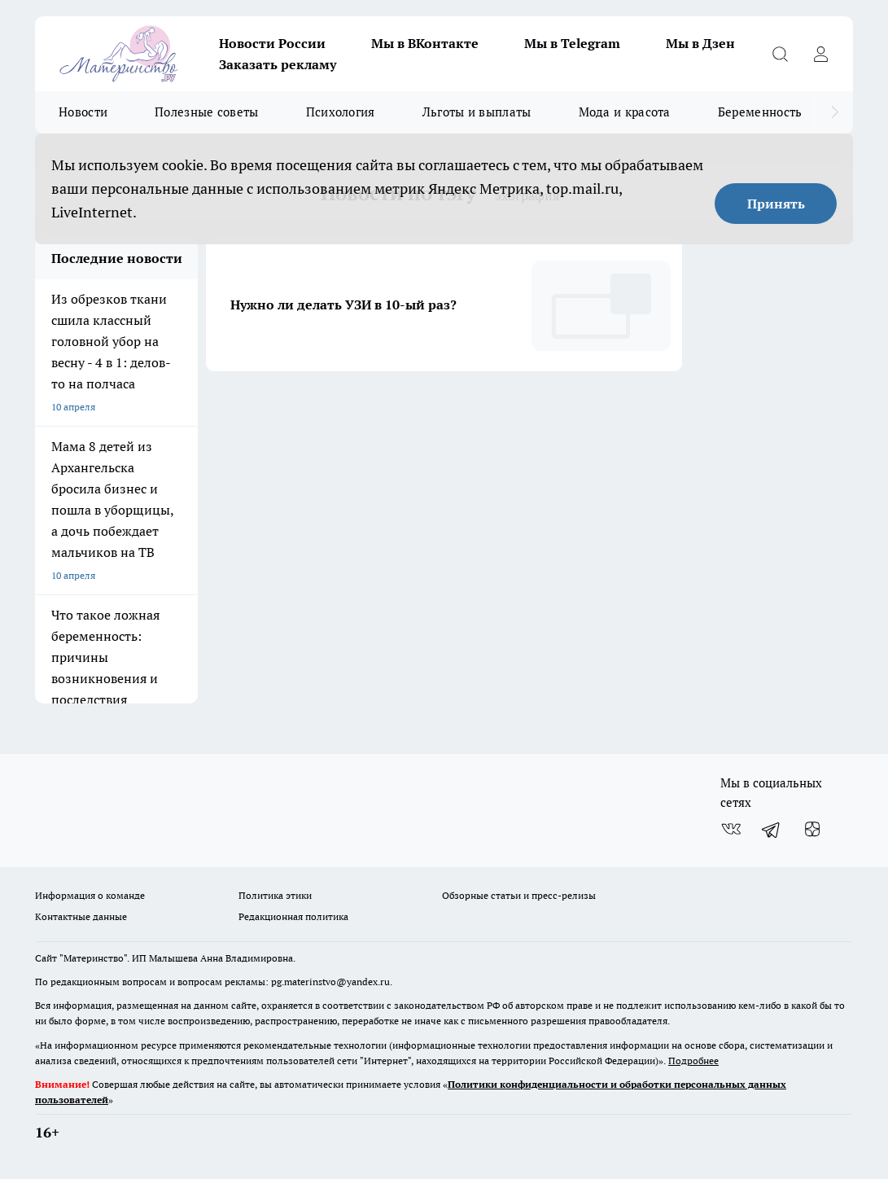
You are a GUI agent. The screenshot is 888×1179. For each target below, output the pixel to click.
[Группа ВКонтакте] (731, 829)
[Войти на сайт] (820, 53)
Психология (340, 112)
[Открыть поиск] (779, 53)
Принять (776, 203)
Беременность (760, 112)
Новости (83, 112)
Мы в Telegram (572, 43)
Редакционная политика (293, 916)
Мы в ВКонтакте (425, 43)
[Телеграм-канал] (771, 829)
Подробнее (693, 1060)
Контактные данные (81, 916)
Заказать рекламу (277, 64)
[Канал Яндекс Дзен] (812, 829)
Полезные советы (207, 112)
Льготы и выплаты (476, 112)
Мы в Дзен (700, 43)
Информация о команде (90, 895)
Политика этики (275, 895)
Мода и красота (625, 112)
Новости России (272, 43)
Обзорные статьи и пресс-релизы (519, 895)
